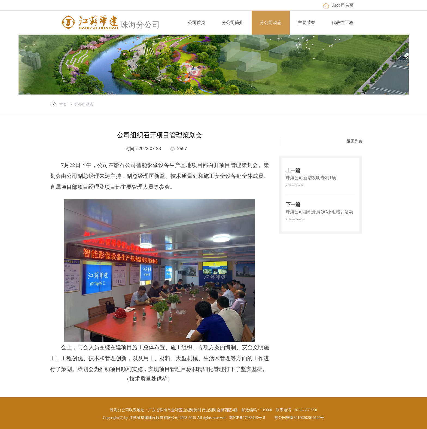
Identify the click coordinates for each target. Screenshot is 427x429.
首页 (63, 104)
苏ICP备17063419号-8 (247, 418)
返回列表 (354, 141)
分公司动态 (83, 104)
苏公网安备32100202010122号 (299, 418)
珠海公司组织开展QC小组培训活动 (319, 211)
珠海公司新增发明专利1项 (311, 177)
